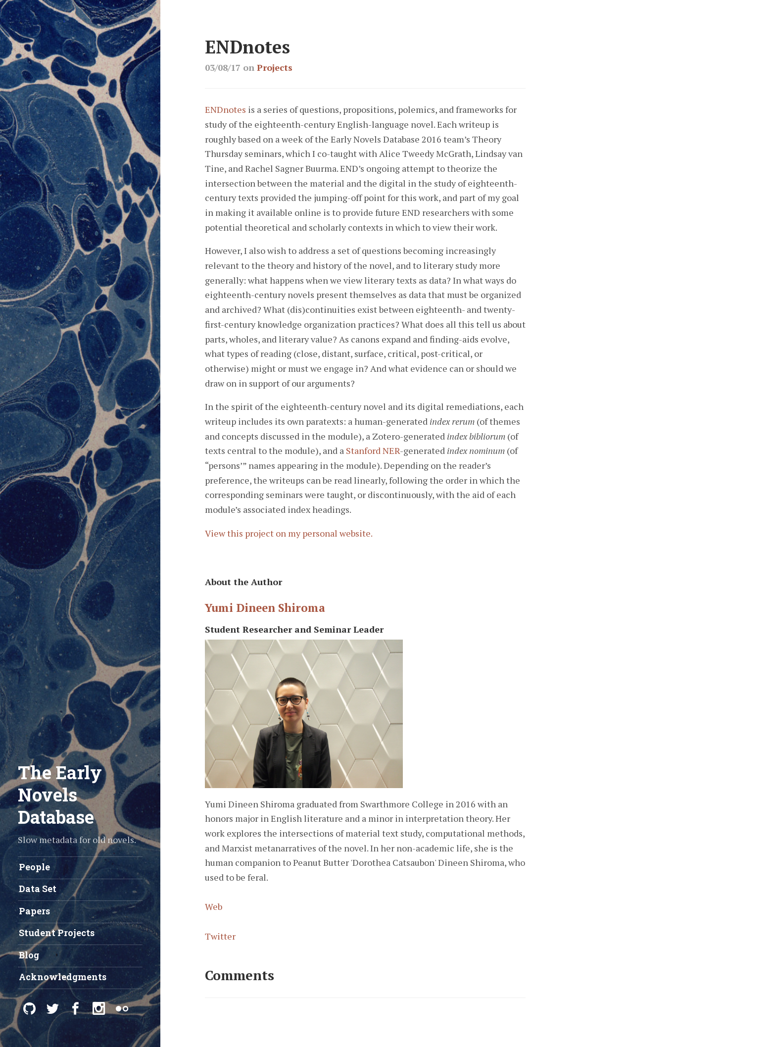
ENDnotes (225, 109)
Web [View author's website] (213, 906)
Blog (29, 955)
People (34, 867)
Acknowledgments (62, 977)
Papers (34, 911)
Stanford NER (373, 450)
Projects (274, 67)
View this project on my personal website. (289, 533)
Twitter (220, 936)
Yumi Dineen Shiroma (265, 607)
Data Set (37, 889)
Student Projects (57, 933)
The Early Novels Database (60, 794)
